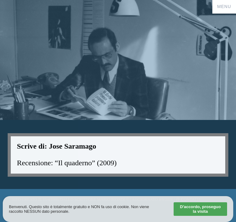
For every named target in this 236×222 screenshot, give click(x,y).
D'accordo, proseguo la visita (200, 209)
